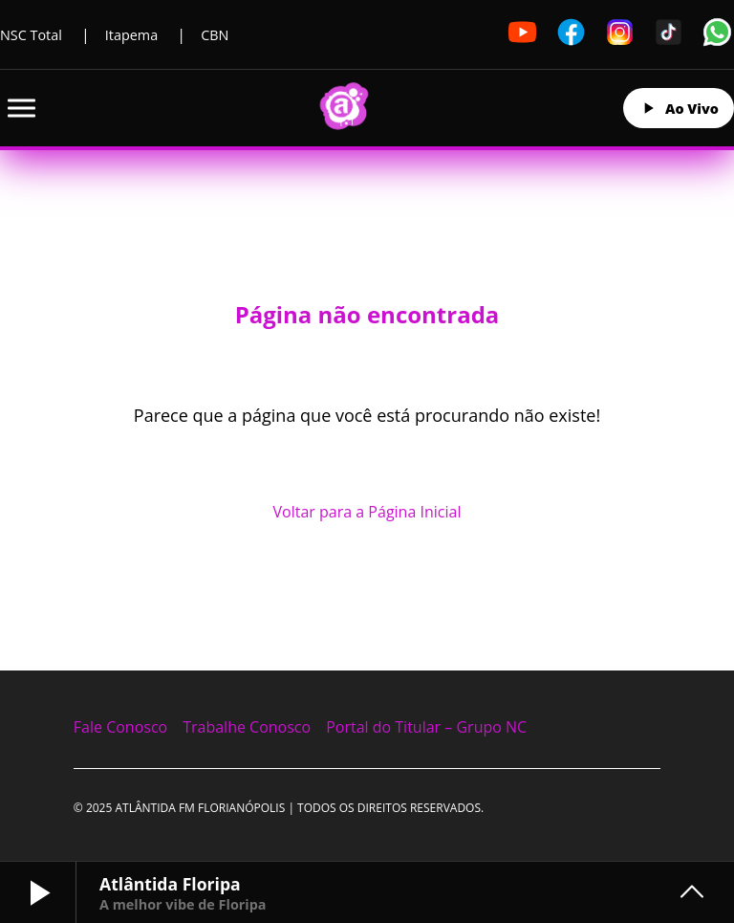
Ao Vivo (678, 108)
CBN (214, 35)
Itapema (131, 35)
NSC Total (31, 35)
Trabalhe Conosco (247, 726)
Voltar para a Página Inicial (367, 511)
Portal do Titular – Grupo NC (426, 726)
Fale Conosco (120, 726)
